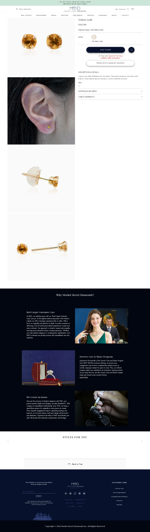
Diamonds (103, 15)
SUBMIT (39, 496)
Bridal (54, 15)
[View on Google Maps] (17, 9)
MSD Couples (26, 15)
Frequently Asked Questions (119, 496)
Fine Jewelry (78, 15)
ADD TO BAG (105, 50)
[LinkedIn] (66, 493)
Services (90, 15)
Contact (125, 15)
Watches (64, 15)
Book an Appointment (25, 9)
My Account (122, 9)
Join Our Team (119, 488)
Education (119, 504)
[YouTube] (84, 493)
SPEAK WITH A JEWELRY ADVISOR (110, 63)
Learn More (84, 377)
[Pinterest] (70, 493)
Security (80, 506)
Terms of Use (69, 503)
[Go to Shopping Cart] (132, 9)
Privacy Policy (80, 503)
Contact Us (119, 500)
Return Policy (68, 499)
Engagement (41, 15)
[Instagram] (75, 493)
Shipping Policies (80, 499)
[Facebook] (79, 493)
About (114, 15)
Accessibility (71, 506)
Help (116, 9)
